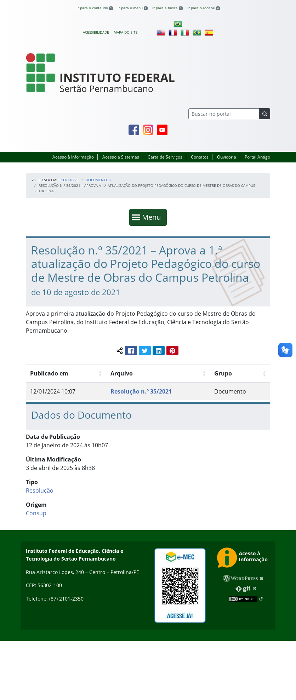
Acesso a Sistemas (120, 157)
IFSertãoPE (68, 179)
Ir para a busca (167, 7)
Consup (36, 513)
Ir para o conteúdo (94, 7)
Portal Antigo (257, 157)
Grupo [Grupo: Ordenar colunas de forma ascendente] (223, 373)
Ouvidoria (226, 157)
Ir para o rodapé (203, 7)
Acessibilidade (96, 32)
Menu (153, 217)
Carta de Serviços (165, 157)
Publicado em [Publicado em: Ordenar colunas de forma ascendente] (49, 373)
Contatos (200, 157)
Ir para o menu (133, 7)
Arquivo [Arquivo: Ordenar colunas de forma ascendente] (121, 373)
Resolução (39, 490)
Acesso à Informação (73, 157)
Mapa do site (126, 32)
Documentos (98, 179)
